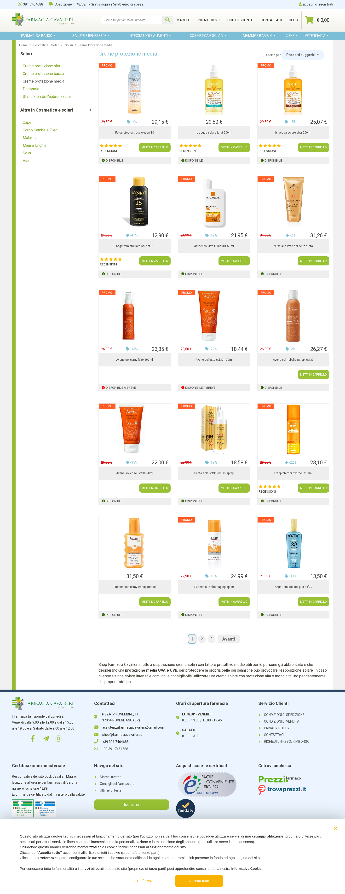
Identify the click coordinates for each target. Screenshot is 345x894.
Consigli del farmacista (117, 784)
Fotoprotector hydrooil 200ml (293, 473)
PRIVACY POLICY (277, 728)
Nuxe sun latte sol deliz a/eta (293, 246)
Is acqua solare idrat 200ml (214, 132)
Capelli (28, 122)
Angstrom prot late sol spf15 (134, 246)
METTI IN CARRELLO (155, 147)
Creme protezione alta (41, 66)
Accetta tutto (199, 881)
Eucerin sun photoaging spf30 (214, 587)
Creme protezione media (43, 81)
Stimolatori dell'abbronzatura (47, 96)
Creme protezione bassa (43, 73)
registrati (326, 4)
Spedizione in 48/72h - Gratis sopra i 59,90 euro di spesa (96, 4)
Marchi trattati (110, 777)
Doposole (31, 89)
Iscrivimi (131, 804)
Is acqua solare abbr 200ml (293, 132)
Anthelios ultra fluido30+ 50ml (214, 246)
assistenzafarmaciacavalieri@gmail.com (129, 727)
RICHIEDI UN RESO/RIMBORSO (287, 741)
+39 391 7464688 (111, 742)
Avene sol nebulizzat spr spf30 (293, 359)
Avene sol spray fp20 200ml (134, 359)
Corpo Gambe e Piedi (40, 130)
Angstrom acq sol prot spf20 (293, 587)
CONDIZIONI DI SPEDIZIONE (284, 715)
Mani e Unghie (34, 145)
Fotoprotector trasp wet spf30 (134, 132)
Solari (27, 153)
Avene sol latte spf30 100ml (214, 359)
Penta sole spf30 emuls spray (214, 473)
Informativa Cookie (246, 869)
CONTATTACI (274, 735)
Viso (26, 160)
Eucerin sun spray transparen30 (135, 587)
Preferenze (146, 881)
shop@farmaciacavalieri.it (118, 735)
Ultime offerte (110, 790)
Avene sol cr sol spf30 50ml (134, 473)
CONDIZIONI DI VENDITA (281, 721)
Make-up (30, 137)
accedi (308, 4)
